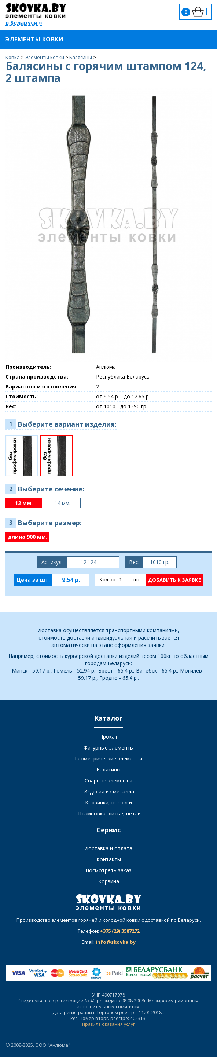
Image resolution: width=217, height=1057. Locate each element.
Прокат (108, 736)
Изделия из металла (108, 791)
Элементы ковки (39, 39)
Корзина (108, 881)
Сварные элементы (108, 780)
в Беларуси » (23, 23)
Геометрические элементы (108, 758)
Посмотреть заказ (108, 870)
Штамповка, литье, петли (108, 813)
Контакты (108, 859)
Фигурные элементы (109, 747)
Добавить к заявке (174, 580)
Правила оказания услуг (108, 1024)
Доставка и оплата (108, 848)
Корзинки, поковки (108, 802)
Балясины (108, 769)
